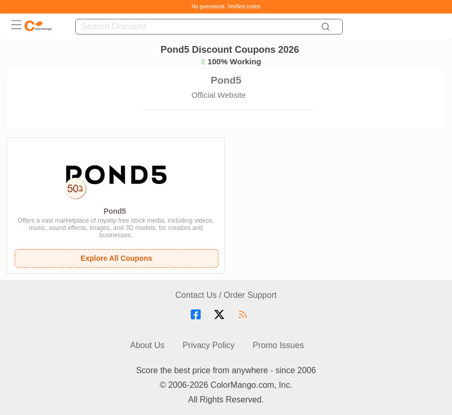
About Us (147, 345)
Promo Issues (278, 345)
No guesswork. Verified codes (226, 6)
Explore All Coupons (116, 258)
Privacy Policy (208, 345)
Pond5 (114, 211)
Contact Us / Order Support (226, 295)
